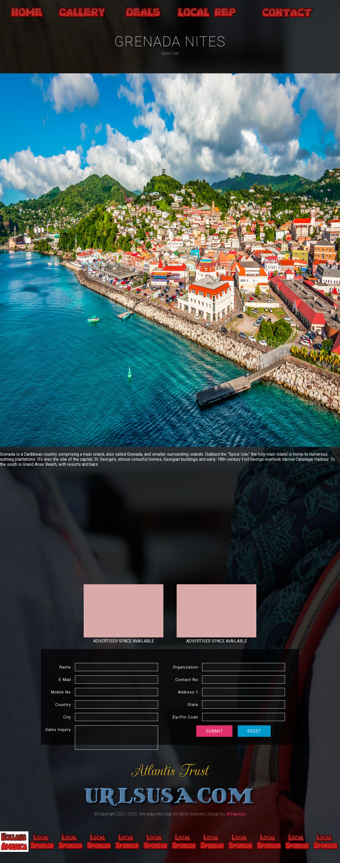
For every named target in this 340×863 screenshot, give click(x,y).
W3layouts (236, 814)
